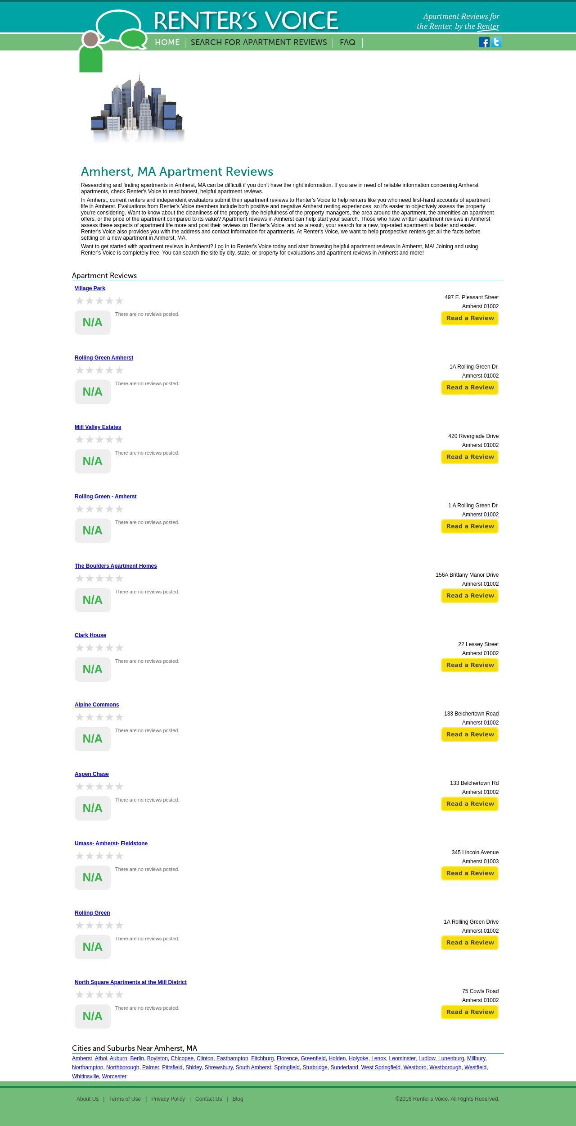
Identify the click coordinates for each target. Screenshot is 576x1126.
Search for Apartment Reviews (259, 43)
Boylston (157, 1058)
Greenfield (313, 1058)
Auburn (118, 1058)
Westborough (445, 1067)
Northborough (122, 1067)
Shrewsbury (219, 1067)
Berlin (137, 1058)
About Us (87, 1099)
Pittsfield (172, 1067)
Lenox (378, 1058)
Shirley (193, 1067)
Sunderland (344, 1067)
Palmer (150, 1067)
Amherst (82, 1058)
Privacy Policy (168, 1099)
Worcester (114, 1076)
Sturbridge (315, 1067)
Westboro (414, 1067)
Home (167, 43)
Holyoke (358, 1058)
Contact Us (208, 1099)
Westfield (475, 1067)
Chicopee (182, 1058)
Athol (101, 1058)
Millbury (476, 1058)
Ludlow (426, 1058)
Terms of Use (125, 1099)
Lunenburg (451, 1058)
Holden (337, 1058)
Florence (287, 1058)
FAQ (348, 43)
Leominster (402, 1058)
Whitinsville (85, 1076)
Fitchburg (262, 1058)
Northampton (87, 1067)
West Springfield (380, 1067)
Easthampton (232, 1058)
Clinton (205, 1058)
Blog (238, 1099)
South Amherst (253, 1067)
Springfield (287, 1067)
